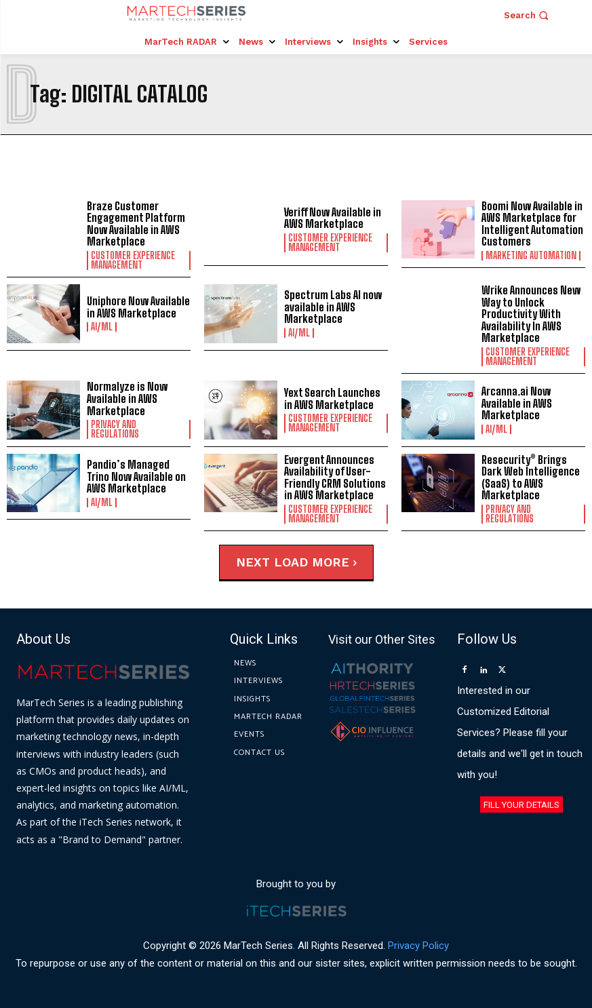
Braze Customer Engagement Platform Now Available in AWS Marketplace (136, 223)
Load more (315, 562)
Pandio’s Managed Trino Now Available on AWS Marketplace (136, 476)
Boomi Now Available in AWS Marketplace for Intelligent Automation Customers (532, 223)
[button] (528, 15)
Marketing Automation (531, 255)
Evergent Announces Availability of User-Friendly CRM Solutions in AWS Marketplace (335, 477)
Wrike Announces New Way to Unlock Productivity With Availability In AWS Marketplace (530, 314)
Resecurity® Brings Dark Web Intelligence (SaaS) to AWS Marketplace (530, 477)
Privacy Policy (418, 945)
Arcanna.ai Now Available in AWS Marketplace (516, 403)
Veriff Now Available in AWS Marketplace (332, 218)
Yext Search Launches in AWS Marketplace (332, 398)
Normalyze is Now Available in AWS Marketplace (127, 398)
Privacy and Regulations (115, 429)
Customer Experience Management (133, 260)
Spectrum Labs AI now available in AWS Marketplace (333, 306)
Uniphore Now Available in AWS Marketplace (138, 306)
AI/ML (102, 327)
